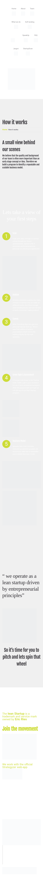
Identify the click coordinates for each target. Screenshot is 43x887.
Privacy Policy (9, 885)
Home (4, 129)
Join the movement (20, 729)
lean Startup (16, 713)
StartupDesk (8, 881)
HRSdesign (32, 881)
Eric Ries (21, 719)
